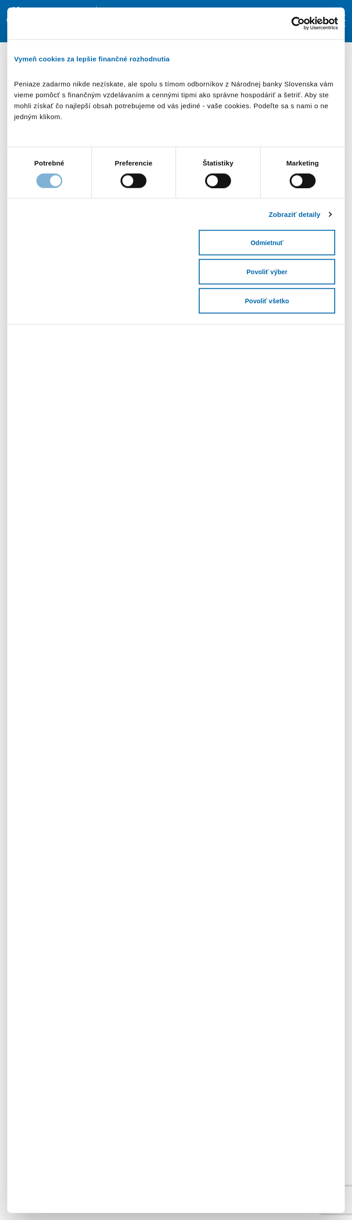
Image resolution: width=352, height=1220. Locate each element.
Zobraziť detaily (295, 214)
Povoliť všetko (267, 301)
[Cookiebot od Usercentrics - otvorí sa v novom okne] (306, 23)
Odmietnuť (267, 242)
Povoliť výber (266, 272)
